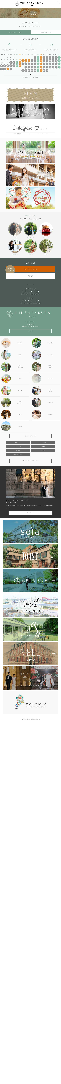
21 (4, 65)
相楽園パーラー (18, 442)
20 (1, 65)
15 (35, 64)
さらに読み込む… (18, 133)
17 (14, 62)
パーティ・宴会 (18, 446)
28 (4, 69)
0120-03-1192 (30, 291)
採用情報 (43, 446)
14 (32, 64)
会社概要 (18, 450)
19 (20, 62)
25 (17, 65)
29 (7, 69)
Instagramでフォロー (42, 133)
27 (1, 69)
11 (23, 64)
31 (41, 70)
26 (20, 65)
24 (14, 65)
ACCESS (30, 331)
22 (7, 65)
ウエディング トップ (30, 436)
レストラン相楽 (43, 442)
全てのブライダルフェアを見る (30, 77)
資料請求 (30, 276)
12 (26, 64)
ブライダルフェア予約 (30, 269)
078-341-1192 (30, 300)
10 (41, 60)
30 (11, 69)
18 (17, 62)
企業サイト (43, 450)
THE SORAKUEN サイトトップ (30, 460)
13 (29, 64)
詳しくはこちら (30, 512)
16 (11, 62)
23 (11, 65)
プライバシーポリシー (18, 454)
